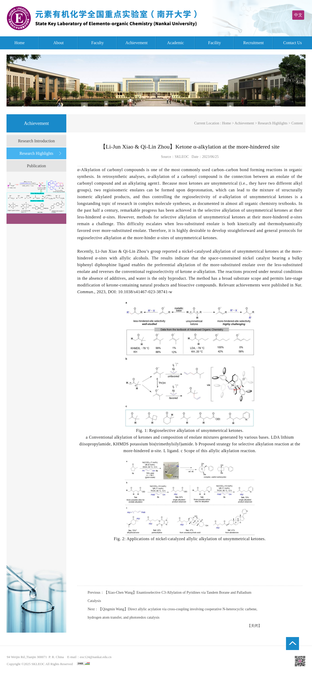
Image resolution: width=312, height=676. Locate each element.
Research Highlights (36, 153)
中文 (298, 15)
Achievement (136, 43)
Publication (36, 166)
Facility (214, 43)
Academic (175, 43)
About (58, 43)
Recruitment (253, 43)
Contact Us (292, 43)
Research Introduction (36, 141)
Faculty (97, 43)
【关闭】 (254, 626)
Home (19, 43)
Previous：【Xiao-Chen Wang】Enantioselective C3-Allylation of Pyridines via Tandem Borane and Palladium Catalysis (169, 597)
